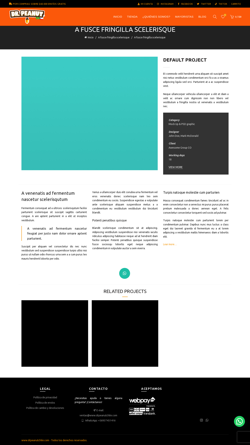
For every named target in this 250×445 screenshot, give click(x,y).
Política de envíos (45, 401)
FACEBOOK (185, 4)
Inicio (91, 37)
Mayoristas (184, 16)
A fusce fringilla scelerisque (114, 37)
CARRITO (236, 4)
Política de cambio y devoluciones (45, 406)
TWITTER (204, 4)
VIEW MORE (176, 166)
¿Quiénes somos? (156, 16)
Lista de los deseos (225, 15)
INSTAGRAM (165, 4)
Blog (202, 16)
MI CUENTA (145, 4)
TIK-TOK (221, 4)
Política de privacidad (45, 396)
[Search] (215, 16)
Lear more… (170, 243)
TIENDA (132, 16)
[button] (239, 421)
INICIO (117, 16)
